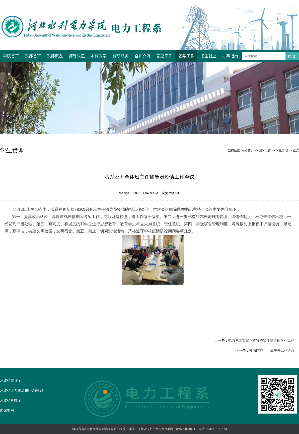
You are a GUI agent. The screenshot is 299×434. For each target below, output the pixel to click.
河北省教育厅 (10, 380)
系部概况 (55, 56)
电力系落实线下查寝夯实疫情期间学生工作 (261, 340)
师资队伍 (77, 56)
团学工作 (186, 56)
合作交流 (142, 56)
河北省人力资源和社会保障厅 (22, 390)
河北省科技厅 (10, 400)
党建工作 (164, 56)
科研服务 (121, 56)
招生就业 (208, 56)
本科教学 (99, 56)
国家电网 (7, 410)
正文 (296, 150)
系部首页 (33, 56)
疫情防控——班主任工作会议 (272, 350)
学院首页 (11, 56)
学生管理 (282, 150)
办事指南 (230, 56)
